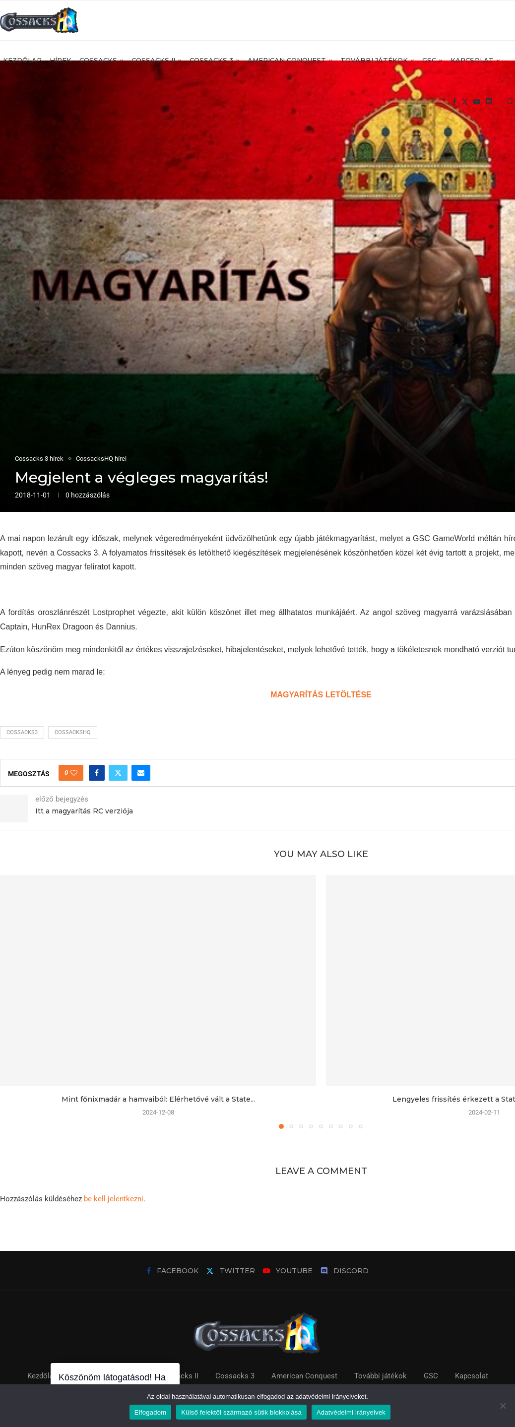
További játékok (374, 60)
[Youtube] (476, 102)
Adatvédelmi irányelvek (351, 1412)
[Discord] (488, 102)
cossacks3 (22, 732)
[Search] (510, 102)
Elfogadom (150, 1412)
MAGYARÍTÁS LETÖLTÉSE (321, 694)
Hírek (60, 60)
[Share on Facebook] (97, 773)
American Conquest (287, 60)
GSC (429, 60)
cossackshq (73, 732)
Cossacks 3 (211, 60)
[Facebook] (454, 102)
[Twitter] (464, 102)
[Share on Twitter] (118, 773)
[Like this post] (73, 773)
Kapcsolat (472, 60)
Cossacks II (153, 60)
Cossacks (98, 60)
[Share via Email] (140, 773)
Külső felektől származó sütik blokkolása (241, 1412)
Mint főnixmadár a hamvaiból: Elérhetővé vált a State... (158, 1099)
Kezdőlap (22, 60)
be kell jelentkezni (113, 1198)
